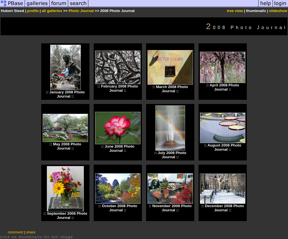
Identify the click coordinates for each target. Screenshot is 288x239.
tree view (235, 11)
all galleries (52, 11)
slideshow (278, 11)
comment (15, 232)
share (30, 232)
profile (33, 11)
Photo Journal (82, 11)
